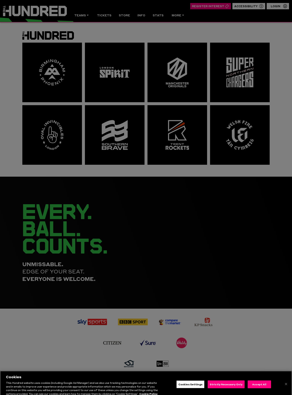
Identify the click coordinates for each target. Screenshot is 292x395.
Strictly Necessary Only (226, 390)
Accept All (259, 390)
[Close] (286, 390)
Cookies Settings (190, 390)
